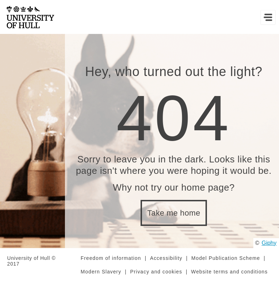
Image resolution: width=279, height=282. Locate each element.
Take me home (174, 212)
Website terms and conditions (229, 272)
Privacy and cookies (156, 272)
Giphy (269, 243)
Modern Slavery (101, 272)
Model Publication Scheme (225, 258)
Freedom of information (111, 258)
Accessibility (166, 258)
